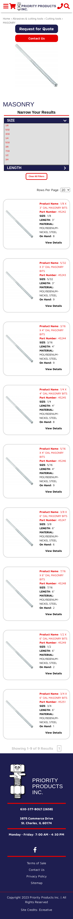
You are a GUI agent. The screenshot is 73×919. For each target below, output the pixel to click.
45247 (61, 520)
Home (6, 18)
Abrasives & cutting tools (28, 18)
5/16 (7, 142)
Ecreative (45, 909)
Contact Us (36, 38)
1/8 (6, 125)
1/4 (6, 138)
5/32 (7, 130)
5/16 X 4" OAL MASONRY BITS (53, 452)
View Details (53, 242)
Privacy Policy (36, 876)
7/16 (7, 151)
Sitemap (36, 883)
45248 (61, 583)
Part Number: (48, 211)
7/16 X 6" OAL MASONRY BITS (53, 575)
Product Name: (49, 203)
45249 (61, 642)
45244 (61, 338)
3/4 (6, 159)
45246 (61, 460)
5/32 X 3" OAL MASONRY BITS (53, 267)
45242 (61, 211)
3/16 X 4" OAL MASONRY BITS (53, 330)
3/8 (6, 147)
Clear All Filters (36, 176)
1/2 (6, 155)
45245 (61, 397)
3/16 (7, 134)
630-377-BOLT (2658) (36, 809)
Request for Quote (36, 29)
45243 (61, 275)
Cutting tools (53, 18)
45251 (61, 701)
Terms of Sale (36, 863)
